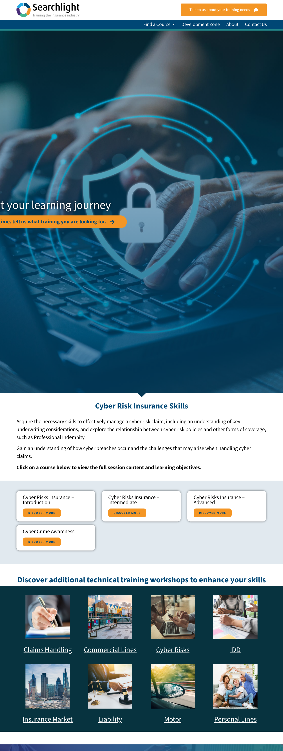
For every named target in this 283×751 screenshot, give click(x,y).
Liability (110, 719)
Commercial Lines (110, 650)
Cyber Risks (172, 650)
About (232, 24)
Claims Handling (48, 650)
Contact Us (256, 24)
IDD (235, 650)
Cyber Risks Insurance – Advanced (48, 545)
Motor (172, 719)
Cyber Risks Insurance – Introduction (48, 500)
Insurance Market (48, 719)
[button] (159, 24)
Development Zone (200, 24)
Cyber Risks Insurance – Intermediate (48, 522)
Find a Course (159, 24)
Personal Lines (235, 719)
